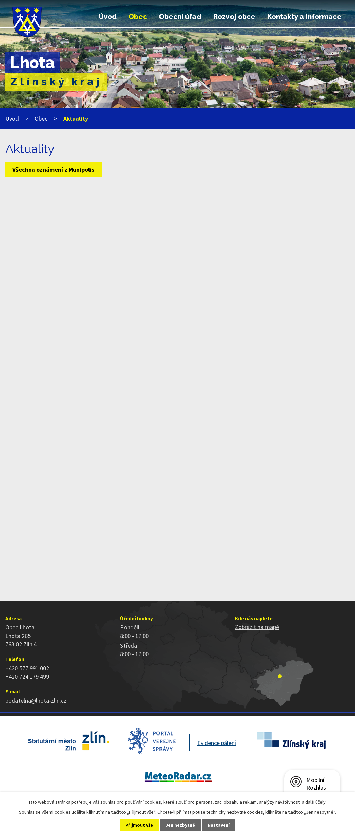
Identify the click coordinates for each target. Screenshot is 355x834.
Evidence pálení (216, 743)
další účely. (316, 802)
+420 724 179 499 (27, 676)
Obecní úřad (180, 17)
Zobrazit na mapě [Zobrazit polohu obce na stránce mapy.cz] (257, 627)
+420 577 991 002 (27, 668)
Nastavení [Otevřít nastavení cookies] (219, 825)
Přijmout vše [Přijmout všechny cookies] (139, 825)
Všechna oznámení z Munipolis (53, 169)
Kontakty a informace (304, 17)
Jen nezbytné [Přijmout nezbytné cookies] (180, 825)
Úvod (108, 17)
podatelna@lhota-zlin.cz (35, 700)
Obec (138, 17)
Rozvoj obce (234, 17)
